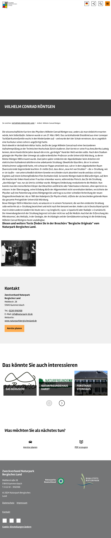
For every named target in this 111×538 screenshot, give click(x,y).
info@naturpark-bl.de (22, 314)
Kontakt (6, 512)
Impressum (22, 502)
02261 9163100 (15, 310)
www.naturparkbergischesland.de (21, 320)
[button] (14, 328)
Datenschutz (8, 502)
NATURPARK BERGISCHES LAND (23, 123)
